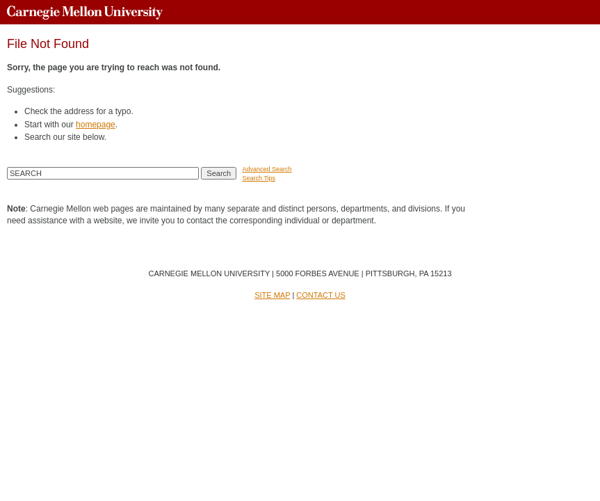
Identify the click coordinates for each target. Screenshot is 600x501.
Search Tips (259, 178)
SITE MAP (272, 295)
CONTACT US (321, 295)
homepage (95, 124)
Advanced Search (267, 169)
